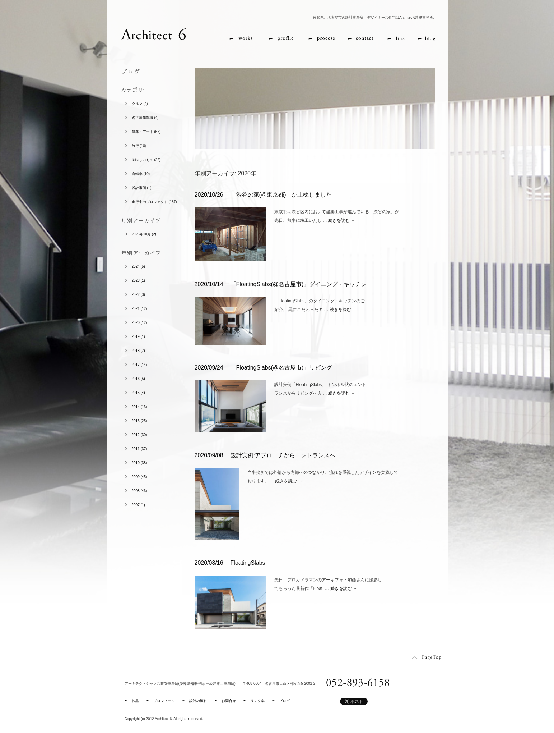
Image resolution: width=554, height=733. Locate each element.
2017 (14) (139, 365)
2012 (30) (139, 435)
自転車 (137, 174)
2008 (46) (139, 491)
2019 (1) (138, 337)
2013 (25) (139, 421)
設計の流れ (198, 701)
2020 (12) (139, 323)
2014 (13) (139, 407)
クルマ (137, 104)
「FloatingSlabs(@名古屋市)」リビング (281, 368)
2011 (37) (139, 449)
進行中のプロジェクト (150, 202)
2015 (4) (138, 393)
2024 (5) (138, 267)
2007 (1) (138, 505)
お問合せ (229, 701)
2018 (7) (138, 351)
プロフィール (164, 701)
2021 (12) (139, 309)
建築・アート (142, 132)
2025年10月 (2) (144, 234)
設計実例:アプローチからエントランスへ (283, 455)
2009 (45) (139, 477)
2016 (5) (138, 379)
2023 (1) (138, 281)
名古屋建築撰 (142, 118)
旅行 (135, 146)
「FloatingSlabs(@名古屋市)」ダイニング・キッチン (299, 284)
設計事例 (139, 188)
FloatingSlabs (248, 563)
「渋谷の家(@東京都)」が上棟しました (281, 195)
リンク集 (257, 701)
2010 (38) (139, 463)
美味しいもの (142, 160)
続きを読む (341, 220)
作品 (135, 701)
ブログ (284, 701)
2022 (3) (138, 295)
